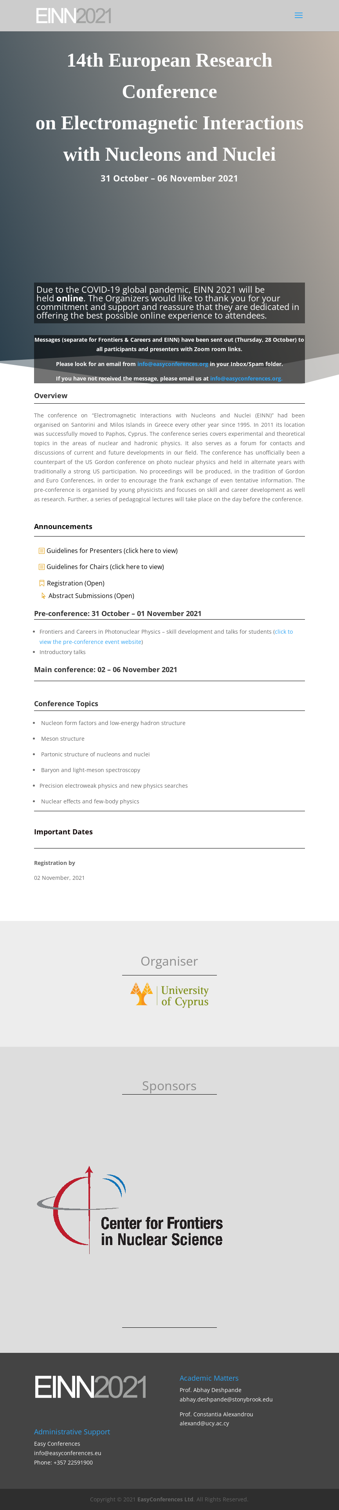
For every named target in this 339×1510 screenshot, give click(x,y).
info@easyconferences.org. (246, 378)
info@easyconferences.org (172, 364)
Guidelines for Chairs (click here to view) (105, 566)
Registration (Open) (76, 583)
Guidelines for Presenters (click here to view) (112, 550)
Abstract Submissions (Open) (91, 595)
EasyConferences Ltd (165, 1499)
